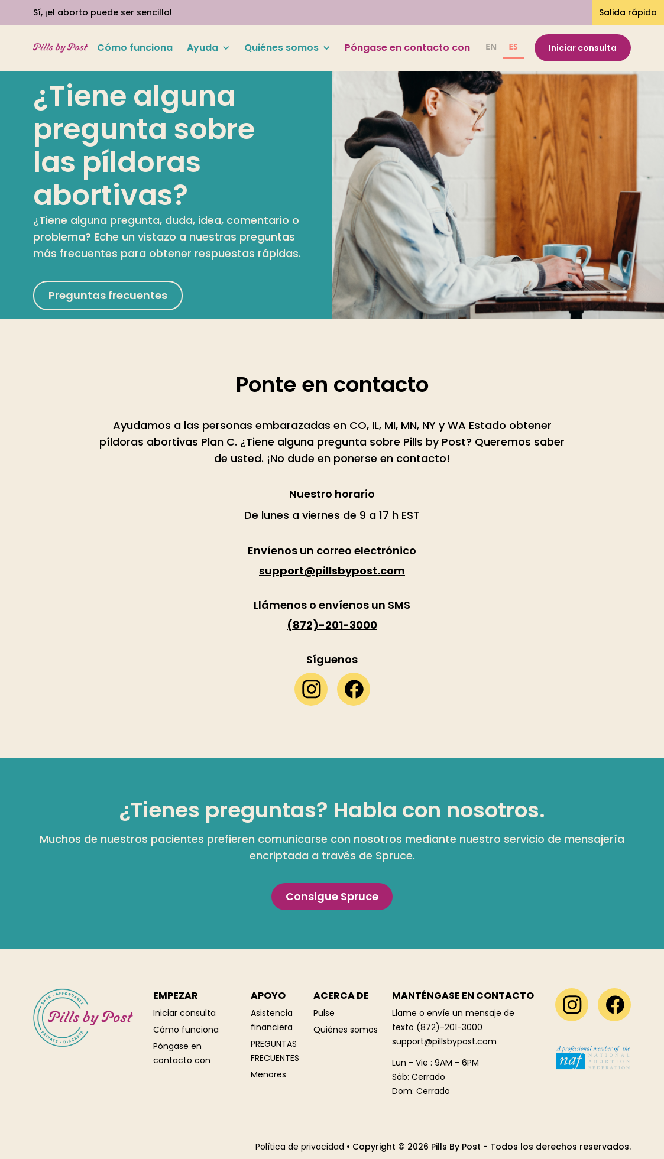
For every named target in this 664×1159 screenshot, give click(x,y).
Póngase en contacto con (407, 47)
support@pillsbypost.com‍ (444, 1041)
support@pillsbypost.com (332, 571)
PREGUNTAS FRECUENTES (275, 1051)
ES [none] (513, 46)
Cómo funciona (135, 47)
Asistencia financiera (272, 1020)
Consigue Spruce (332, 896)
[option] (491, 48)
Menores (268, 1074)
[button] (208, 47)
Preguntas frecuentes (107, 295)
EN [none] (491, 46)
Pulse (324, 1013)
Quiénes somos (345, 1029)
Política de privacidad (299, 1146)
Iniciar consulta (583, 48)
